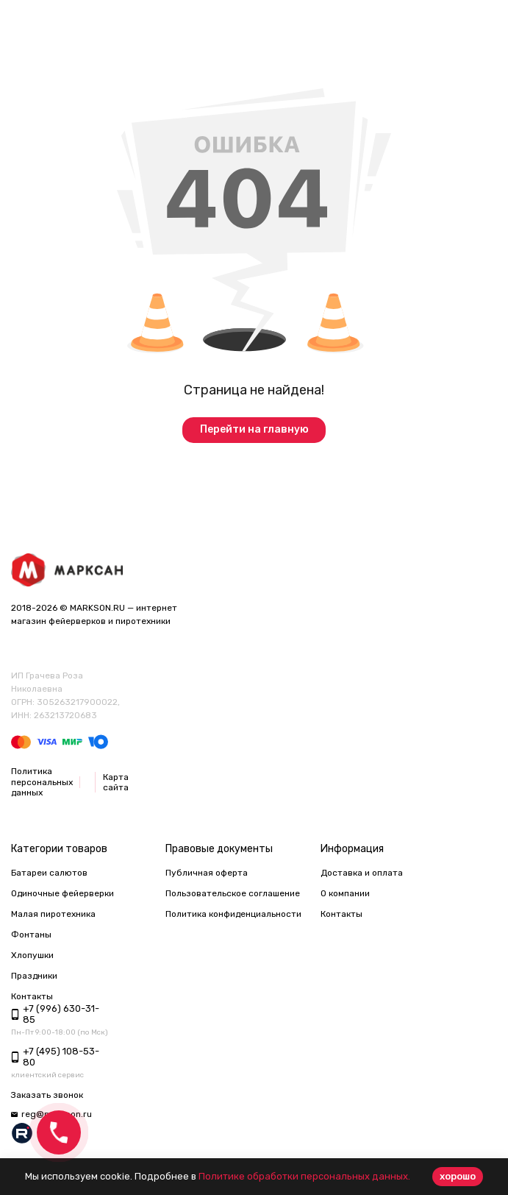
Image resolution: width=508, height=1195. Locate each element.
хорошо (458, 1176)
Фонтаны (31, 934)
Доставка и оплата (362, 873)
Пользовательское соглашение (232, 893)
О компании (345, 893)
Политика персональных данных (42, 782)
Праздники (34, 976)
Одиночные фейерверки (62, 893)
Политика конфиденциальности (233, 914)
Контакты (341, 914)
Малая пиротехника (53, 914)
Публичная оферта (206, 873)
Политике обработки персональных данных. (304, 1176)
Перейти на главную (254, 429)
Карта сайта (116, 782)
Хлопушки (32, 955)
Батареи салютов (49, 873)
